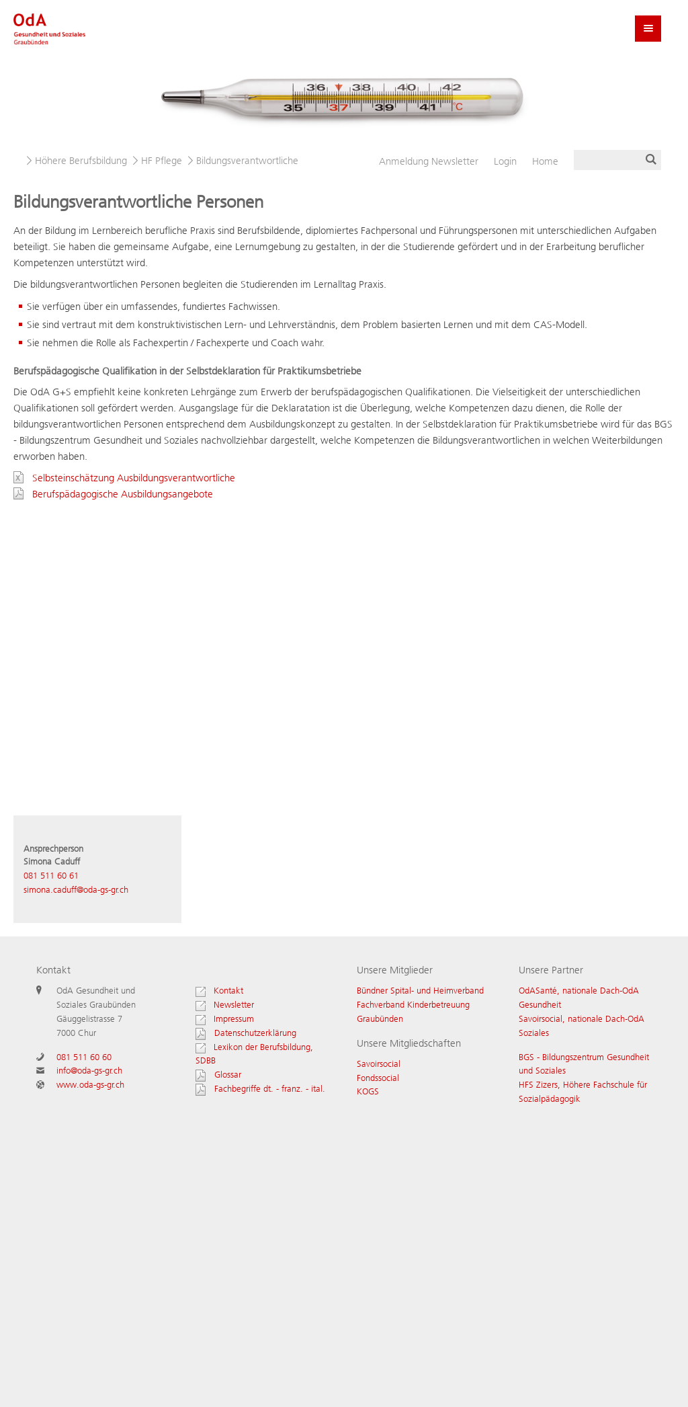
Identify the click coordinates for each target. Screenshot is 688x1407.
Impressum (225, 1019)
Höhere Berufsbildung (81, 161)
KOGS (368, 1091)
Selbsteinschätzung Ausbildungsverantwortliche (133, 478)
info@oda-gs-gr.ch (89, 1071)
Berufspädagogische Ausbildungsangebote (122, 494)
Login (505, 161)
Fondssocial (378, 1078)
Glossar (227, 1075)
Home (545, 161)
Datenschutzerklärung (255, 1033)
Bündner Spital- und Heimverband (420, 991)
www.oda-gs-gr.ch (90, 1085)
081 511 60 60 (84, 1057)
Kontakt (219, 991)
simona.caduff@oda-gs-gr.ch (76, 890)
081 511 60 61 (51, 876)
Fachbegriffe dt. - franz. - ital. (269, 1089)
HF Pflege (161, 161)
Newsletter (428, 161)
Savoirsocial (378, 1064)
